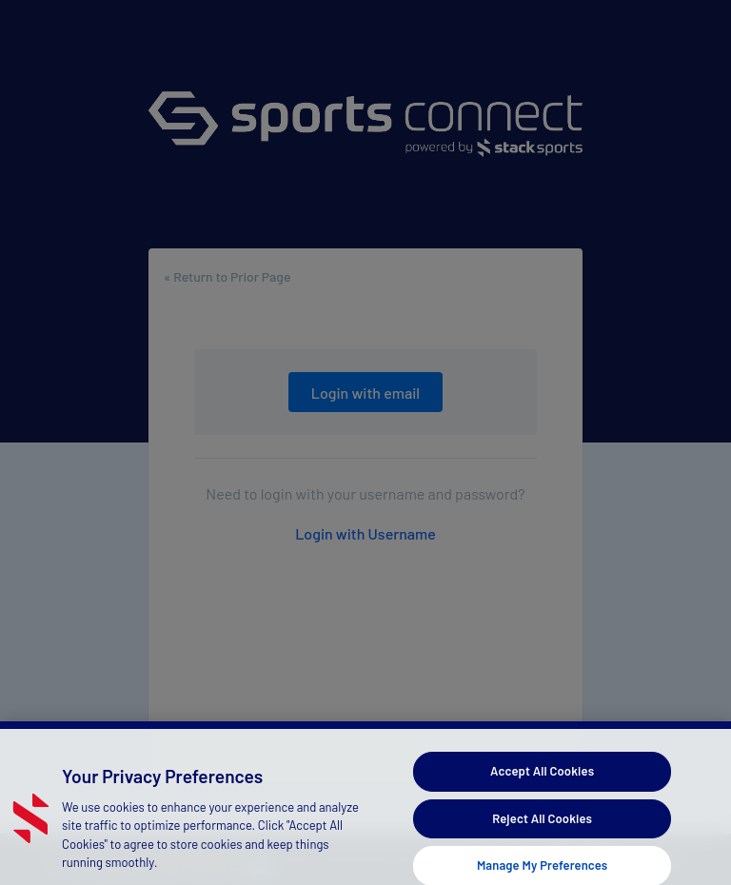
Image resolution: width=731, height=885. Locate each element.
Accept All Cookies (542, 778)
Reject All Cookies (542, 826)
